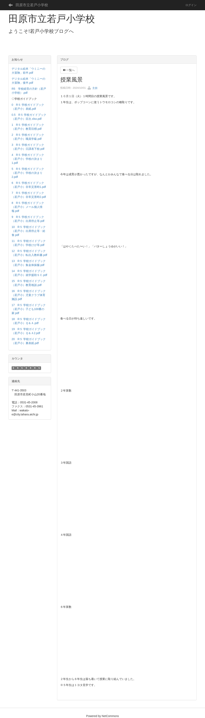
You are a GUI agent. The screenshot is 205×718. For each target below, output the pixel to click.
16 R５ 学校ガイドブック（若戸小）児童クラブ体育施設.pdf (29, 295)
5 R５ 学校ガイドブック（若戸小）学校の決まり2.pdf (28, 172)
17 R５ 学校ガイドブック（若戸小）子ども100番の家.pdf (29, 309)
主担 (92, 88)
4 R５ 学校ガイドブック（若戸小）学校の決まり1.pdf (28, 158)
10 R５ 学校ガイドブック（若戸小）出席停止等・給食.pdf (29, 231)
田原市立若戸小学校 (32, 5)
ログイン (191, 5)
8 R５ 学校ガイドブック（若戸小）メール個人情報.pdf (28, 206)
